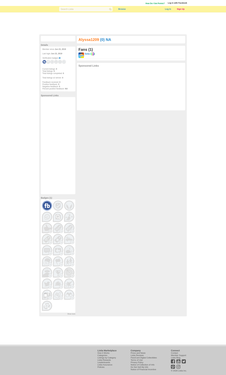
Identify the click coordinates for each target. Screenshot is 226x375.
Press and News (138, 353)
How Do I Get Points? (155, 3)
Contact (174, 353)
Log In (168, 9)
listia (87, 54)
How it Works (103, 353)
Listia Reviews (137, 355)
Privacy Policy (137, 362)
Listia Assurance (104, 365)
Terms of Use (137, 360)
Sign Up (181, 9)
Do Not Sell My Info (139, 367)
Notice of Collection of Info (142, 365)
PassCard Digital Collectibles (144, 358)
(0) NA (105, 39)
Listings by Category (106, 358)
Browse (122, 9)
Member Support (178, 355)
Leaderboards (103, 362)
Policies (101, 367)
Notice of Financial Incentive (143, 369)
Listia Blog (175, 358)
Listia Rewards (104, 360)
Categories (102, 355)
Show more (71, 314)
